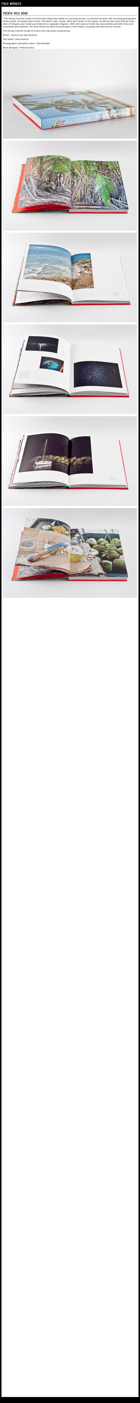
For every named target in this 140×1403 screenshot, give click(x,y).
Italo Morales (11, 3)
